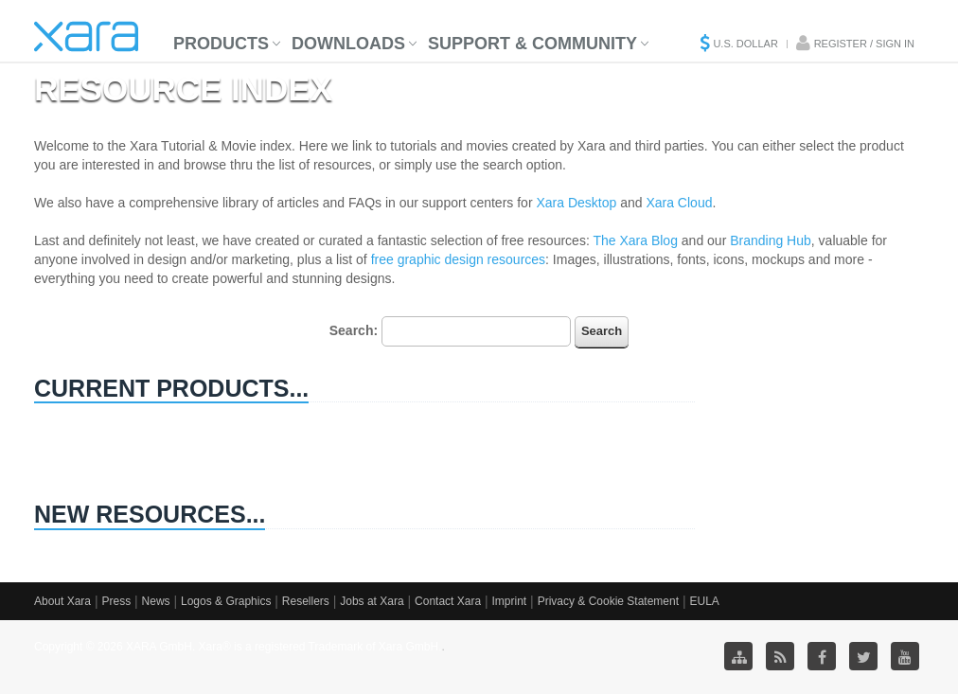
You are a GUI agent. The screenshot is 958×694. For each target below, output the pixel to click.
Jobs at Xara (371, 601)
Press (116, 601)
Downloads (348, 43)
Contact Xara (448, 601)
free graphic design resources (458, 259)
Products (221, 43)
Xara (86, 36)
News (156, 601)
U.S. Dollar (745, 43)
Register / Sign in (864, 43)
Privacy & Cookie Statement (608, 601)
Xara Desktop (576, 202)
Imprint (509, 601)
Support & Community (532, 43)
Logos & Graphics (226, 601)
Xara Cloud (679, 202)
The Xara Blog (635, 240)
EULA (703, 601)
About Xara (62, 601)
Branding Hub (770, 240)
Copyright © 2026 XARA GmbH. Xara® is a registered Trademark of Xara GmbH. (238, 646)
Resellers (305, 601)
